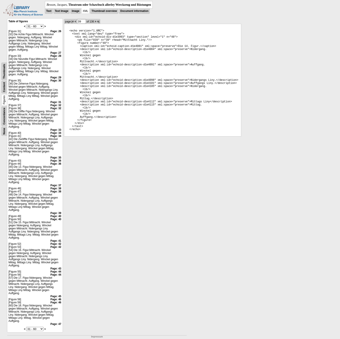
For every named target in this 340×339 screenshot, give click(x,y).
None (4, 131)
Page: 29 (55, 77)
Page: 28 (55, 55)
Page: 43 (55, 268)
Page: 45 (55, 296)
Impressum (97, 336)
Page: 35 (55, 157)
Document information (134, 11)
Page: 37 (55, 185)
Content (4, 87)
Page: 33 (55, 129)
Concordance (4, 116)
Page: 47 (55, 324)
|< (73, 21)
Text (48, 11)
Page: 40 (55, 216)
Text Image (61, 11)
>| (98, 21)
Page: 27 (55, 52)
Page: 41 (55, 240)
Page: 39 (55, 213)
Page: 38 (55, 188)
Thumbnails (4, 71)
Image (75, 11)
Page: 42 (55, 243)
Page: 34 (55, 132)
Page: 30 (55, 80)
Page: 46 (55, 299)
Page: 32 (55, 105)
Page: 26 (55, 31)
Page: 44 (55, 271)
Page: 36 (55, 160)
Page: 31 (55, 102)
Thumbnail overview (104, 11)
